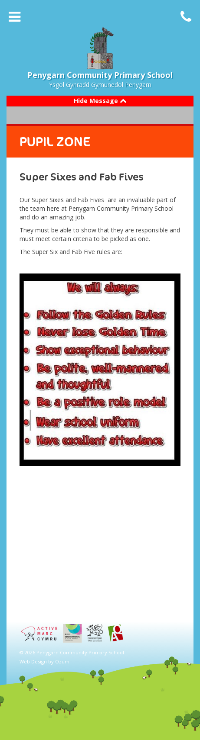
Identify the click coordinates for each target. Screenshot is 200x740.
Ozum (62, 661)
